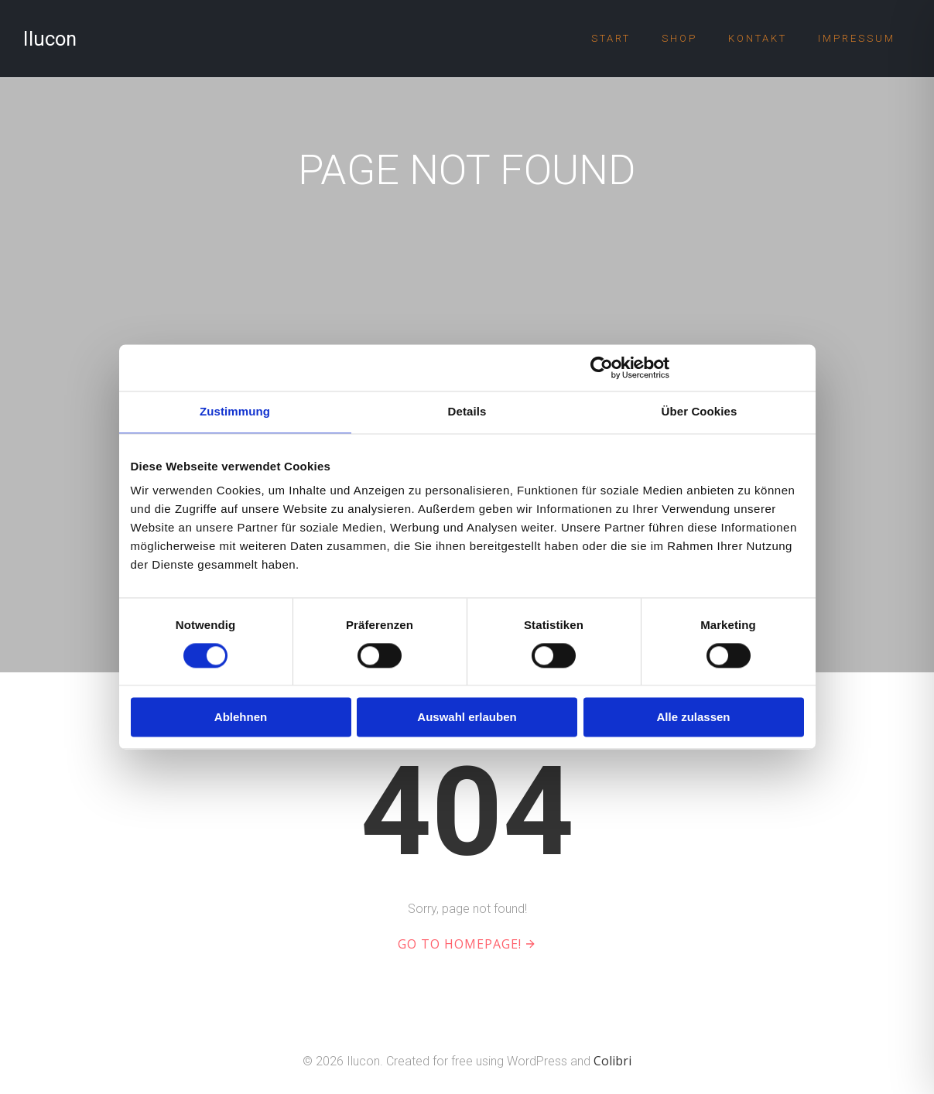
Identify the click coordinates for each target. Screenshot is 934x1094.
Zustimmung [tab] (235, 411)
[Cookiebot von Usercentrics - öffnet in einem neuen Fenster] (601, 367)
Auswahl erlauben (466, 717)
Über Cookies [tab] (699, 411)
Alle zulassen (693, 717)
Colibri (612, 1060)
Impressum (856, 38)
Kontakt (757, 38)
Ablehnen (240, 717)
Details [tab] (467, 411)
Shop (679, 38)
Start (611, 38)
